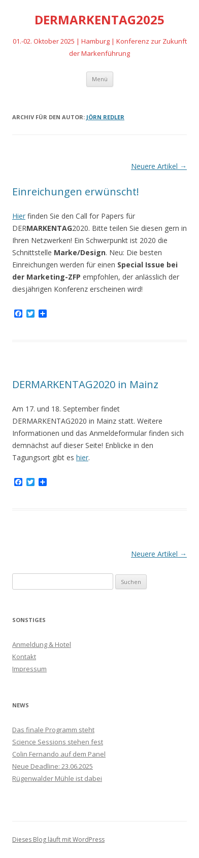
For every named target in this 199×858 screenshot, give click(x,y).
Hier (18, 216)
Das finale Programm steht (53, 729)
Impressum (29, 668)
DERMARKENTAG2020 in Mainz (85, 384)
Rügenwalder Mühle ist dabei (57, 778)
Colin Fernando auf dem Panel (59, 754)
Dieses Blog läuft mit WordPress (58, 839)
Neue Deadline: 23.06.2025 (52, 766)
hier (82, 457)
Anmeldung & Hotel (41, 644)
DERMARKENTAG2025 (99, 20)
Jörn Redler (105, 117)
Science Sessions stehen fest (57, 741)
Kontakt (24, 656)
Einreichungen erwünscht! (75, 191)
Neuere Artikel (159, 166)
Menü (100, 79)
